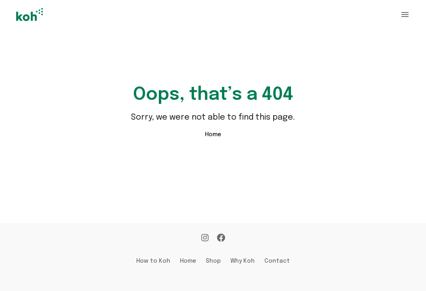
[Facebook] (221, 238)
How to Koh (153, 261)
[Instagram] (205, 238)
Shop (213, 261)
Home (213, 134)
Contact (277, 261)
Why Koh (242, 261)
